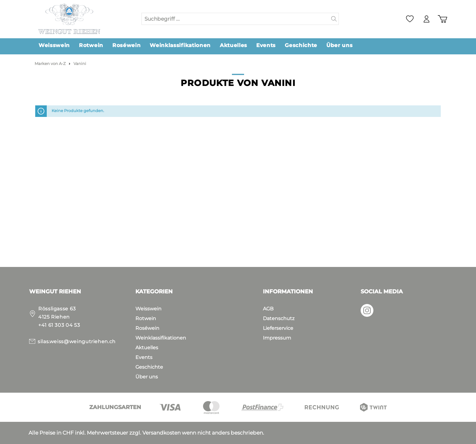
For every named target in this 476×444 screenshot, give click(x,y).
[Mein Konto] (426, 19)
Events (143, 357)
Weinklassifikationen (160, 338)
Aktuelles (146, 347)
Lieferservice (278, 328)
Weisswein (148, 309)
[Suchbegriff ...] (235, 19)
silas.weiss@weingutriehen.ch (77, 341)
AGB (268, 309)
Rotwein (145, 318)
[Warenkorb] (442, 19)
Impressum (277, 338)
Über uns (146, 377)
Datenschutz (278, 318)
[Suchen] (334, 19)
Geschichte (149, 367)
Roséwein (147, 328)
